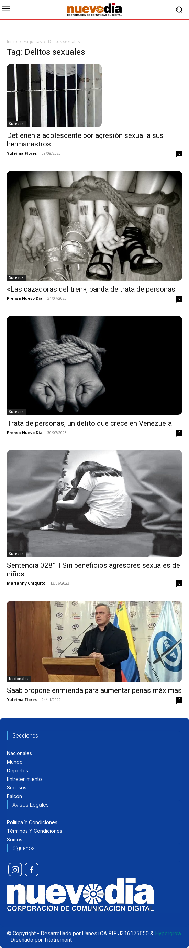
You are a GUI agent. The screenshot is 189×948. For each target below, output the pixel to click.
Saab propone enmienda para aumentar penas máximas (94, 690)
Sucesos (16, 123)
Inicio (12, 41)
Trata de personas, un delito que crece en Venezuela (89, 423)
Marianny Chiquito (26, 583)
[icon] (15, 869)
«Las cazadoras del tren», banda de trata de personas (91, 289)
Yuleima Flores (22, 153)
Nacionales (19, 678)
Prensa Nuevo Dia (25, 298)
